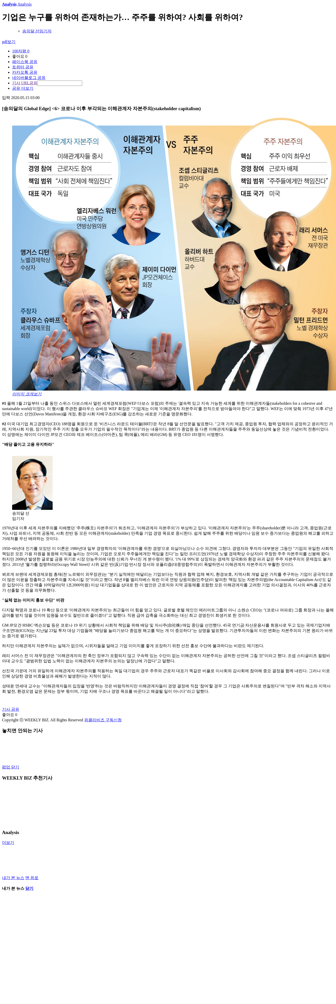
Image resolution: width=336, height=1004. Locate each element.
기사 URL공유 (24, 83)
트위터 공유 (22, 67)
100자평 (20, 51)
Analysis (9, 4)
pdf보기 (8, 42)
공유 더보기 (22, 88)
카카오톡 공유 (24, 72)
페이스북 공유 (24, 62)
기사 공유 (10, 709)
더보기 (8, 842)
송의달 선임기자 (37, 31)
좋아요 (19, 56)
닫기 (29, 888)
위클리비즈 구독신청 (103, 720)
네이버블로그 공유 (29, 77)
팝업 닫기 (10, 767)
